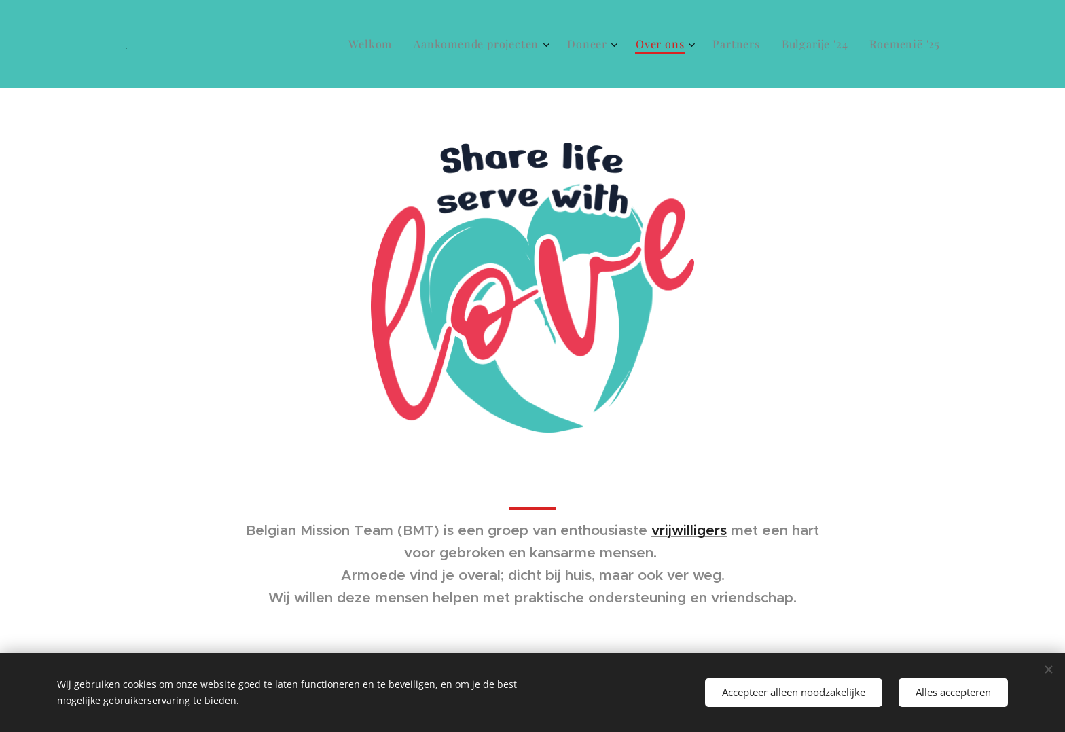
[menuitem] (374, 44)
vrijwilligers (689, 530)
